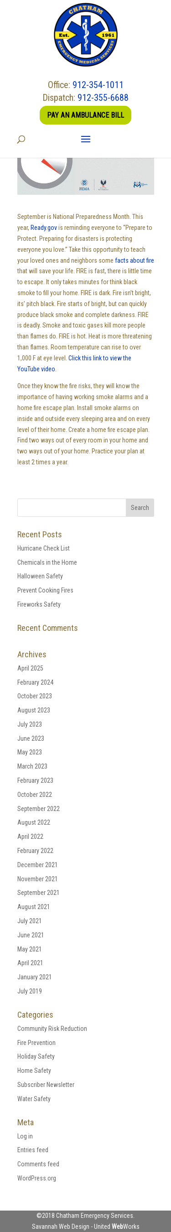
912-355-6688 (103, 97)
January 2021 (34, 977)
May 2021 (29, 949)
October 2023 (34, 696)
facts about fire (134, 260)
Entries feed (32, 1150)
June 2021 (30, 935)
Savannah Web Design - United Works (86, 1226)
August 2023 (33, 710)
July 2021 (29, 921)
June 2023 (30, 738)
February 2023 (35, 780)
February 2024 (35, 682)
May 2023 (29, 752)
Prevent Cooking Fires (45, 590)
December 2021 (37, 864)
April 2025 (30, 668)
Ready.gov (44, 227)
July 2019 (29, 991)
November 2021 (37, 879)
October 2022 (34, 794)
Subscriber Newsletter (45, 1084)
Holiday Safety (36, 1056)
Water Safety (34, 1098)
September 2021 (38, 892)
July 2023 (29, 724)
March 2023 (32, 766)
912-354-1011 (98, 84)
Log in (25, 1136)
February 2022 (35, 850)
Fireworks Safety (39, 604)
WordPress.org (36, 1178)
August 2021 (33, 906)
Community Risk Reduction (52, 1028)
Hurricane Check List (43, 548)
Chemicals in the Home (47, 562)
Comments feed (38, 1164)
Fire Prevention (36, 1042)
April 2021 (30, 963)
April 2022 (30, 836)
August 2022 (33, 822)
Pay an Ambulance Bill (85, 115)
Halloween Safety (40, 576)
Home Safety (34, 1070)
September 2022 (38, 808)
